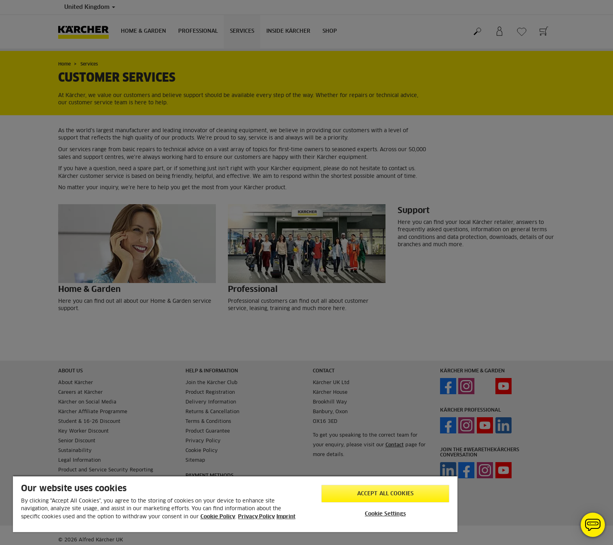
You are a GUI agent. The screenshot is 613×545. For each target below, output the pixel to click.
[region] (235, 503)
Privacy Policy (256, 517)
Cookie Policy (217, 517)
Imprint (285, 517)
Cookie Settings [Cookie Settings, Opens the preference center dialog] (385, 514)
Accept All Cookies (385, 493)
